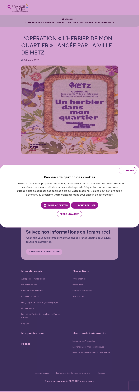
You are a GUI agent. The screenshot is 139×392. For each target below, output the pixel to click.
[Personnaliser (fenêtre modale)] (69, 214)
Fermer (128, 170)
